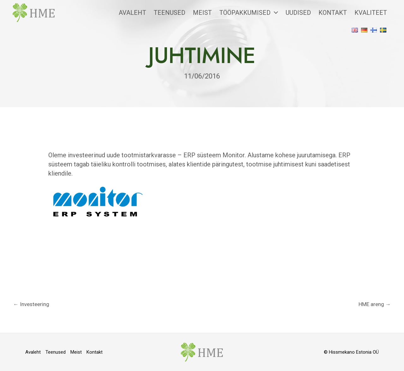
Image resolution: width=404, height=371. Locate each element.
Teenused (169, 12)
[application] (274, 12)
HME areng (375, 304)
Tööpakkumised (248, 12)
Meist (202, 12)
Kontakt (332, 12)
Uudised (298, 12)
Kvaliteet (370, 12)
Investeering (31, 304)
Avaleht (132, 12)
